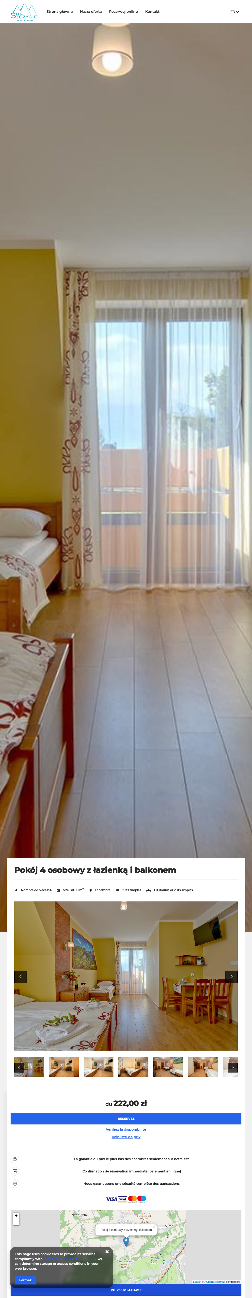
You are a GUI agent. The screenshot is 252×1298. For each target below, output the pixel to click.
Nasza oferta (94, 11)
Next (231, 977)
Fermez (25, 1280)
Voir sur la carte (126, 1290)
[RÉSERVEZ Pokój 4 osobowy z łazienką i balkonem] (126, 1118)
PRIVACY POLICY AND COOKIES (70, 1259)
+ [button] (16, 1216)
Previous (20, 977)
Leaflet (197, 1281)
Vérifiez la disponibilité (126, 1129)
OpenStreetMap (215, 1281)
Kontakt (156, 11)
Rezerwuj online (127, 11)
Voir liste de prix (126, 1137)
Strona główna (63, 11)
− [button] (16, 1222)
